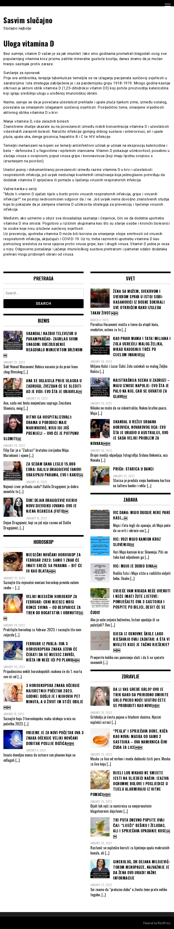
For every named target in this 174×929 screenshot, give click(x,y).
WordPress (164, 922)
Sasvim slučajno (28, 20)
